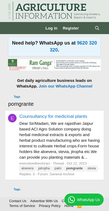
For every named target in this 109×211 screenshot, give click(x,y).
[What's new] (86, 28)
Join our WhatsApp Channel (65, 86)
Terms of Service (22, 206)
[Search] (97, 28)
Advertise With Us (44, 201)
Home (69, 206)
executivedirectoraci (34, 163)
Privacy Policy (50, 206)
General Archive (62, 174)
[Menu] (12, 28)
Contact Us (17, 201)
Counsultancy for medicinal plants (53, 116)
